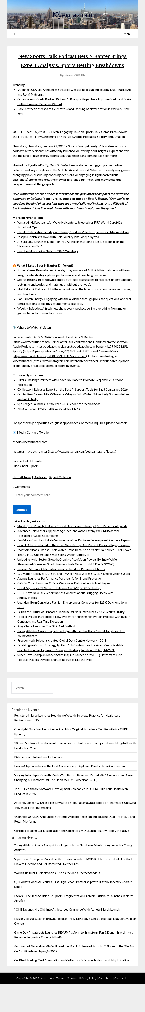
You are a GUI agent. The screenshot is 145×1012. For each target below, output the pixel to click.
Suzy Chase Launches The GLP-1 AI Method (47, 654)
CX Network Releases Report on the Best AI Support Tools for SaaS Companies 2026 (74, 403)
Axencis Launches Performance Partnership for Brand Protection (61, 606)
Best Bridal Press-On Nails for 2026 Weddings (49, 265)
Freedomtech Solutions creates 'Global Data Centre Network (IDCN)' (64, 668)
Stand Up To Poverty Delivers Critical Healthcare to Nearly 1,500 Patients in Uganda (74, 539)
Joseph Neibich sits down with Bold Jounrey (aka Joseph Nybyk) (61, 250)
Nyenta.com (72, 14)
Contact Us (121, 1006)
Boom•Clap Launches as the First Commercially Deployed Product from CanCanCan (69, 794)
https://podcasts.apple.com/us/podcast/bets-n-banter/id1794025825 (83, 360)
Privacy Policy (87, 1006)
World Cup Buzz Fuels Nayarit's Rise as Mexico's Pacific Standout (57, 901)
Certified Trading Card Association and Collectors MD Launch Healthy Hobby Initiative (71, 858)
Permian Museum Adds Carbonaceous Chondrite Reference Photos (63, 592)
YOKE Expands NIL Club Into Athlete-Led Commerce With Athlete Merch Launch (67, 937)
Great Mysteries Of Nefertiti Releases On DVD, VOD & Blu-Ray (60, 616)
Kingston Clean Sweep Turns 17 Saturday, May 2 (50, 422)
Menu (127, 34)
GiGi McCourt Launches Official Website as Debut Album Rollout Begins (67, 611)
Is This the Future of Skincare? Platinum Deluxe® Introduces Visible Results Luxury (73, 640)
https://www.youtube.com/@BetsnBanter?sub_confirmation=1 (56, 355)
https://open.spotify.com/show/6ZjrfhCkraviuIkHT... (59, 365)
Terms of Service (66, 1006)
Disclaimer (42, 491)
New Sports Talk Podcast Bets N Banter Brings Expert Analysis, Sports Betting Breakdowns (72, 65)
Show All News (23, 491)
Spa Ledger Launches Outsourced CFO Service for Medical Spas (60, 417)
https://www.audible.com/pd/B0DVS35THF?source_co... (52, 370)
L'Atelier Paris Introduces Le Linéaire (38, 785)
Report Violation (63, 491)
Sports (34, 479)
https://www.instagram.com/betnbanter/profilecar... (69, 374)
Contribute (105, 1006)
